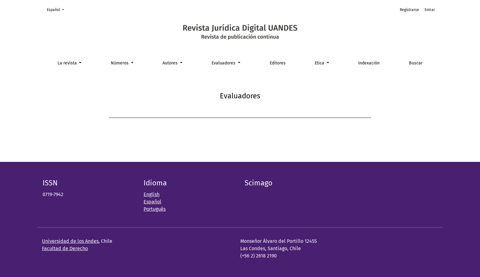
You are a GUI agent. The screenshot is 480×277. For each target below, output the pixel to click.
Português (155, 209)
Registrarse (409, 10)
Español (57, 9)
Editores (278, 63)
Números (120, 63)
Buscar (415, 63)
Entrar (430, 10)
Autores (171, 63)
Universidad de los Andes (70, 241)
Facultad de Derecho (65, 248)
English (151, 194)
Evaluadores (224, 63)
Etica (320, 63)
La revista (68, 63)
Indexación (369, 63)
